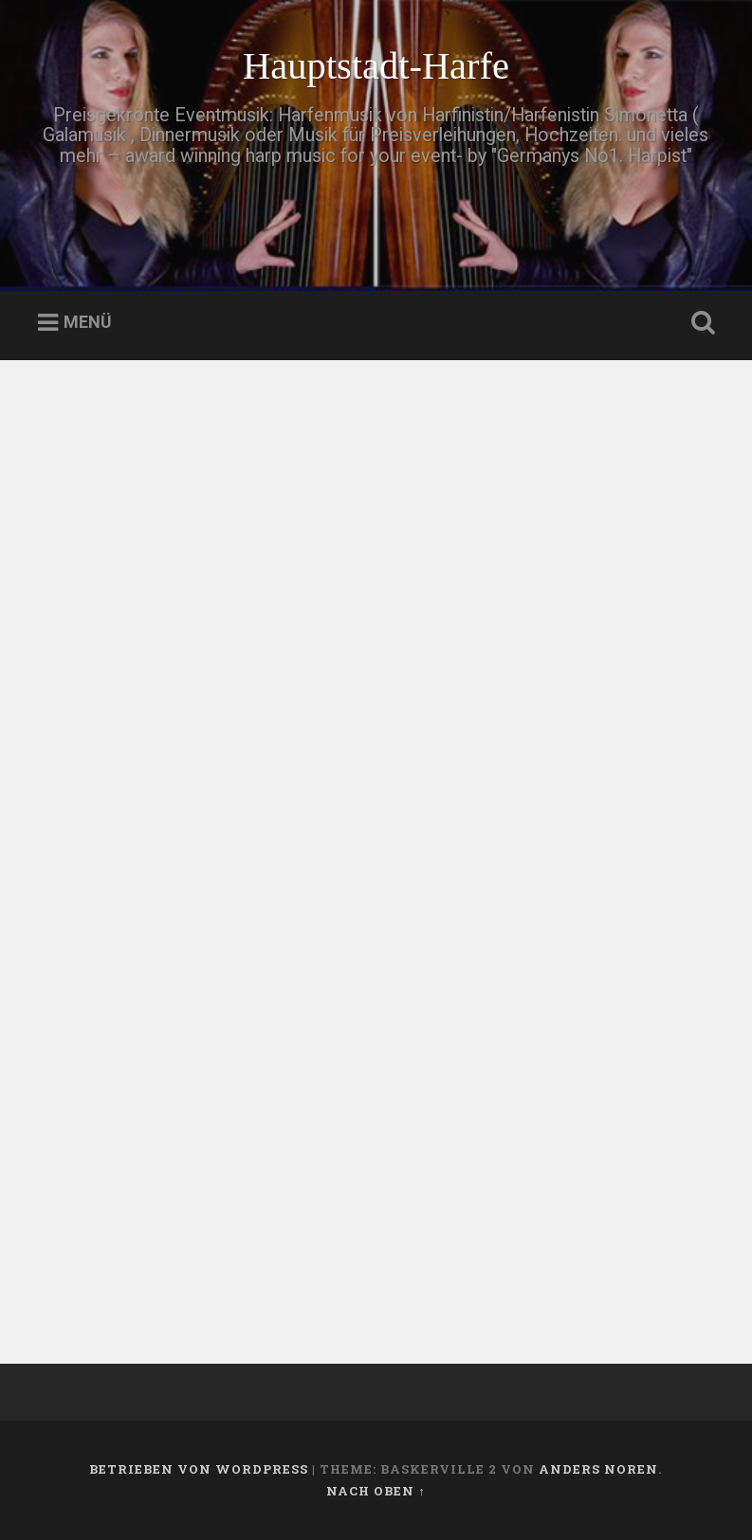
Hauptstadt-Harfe (376, 66)
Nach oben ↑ (375, 1490)
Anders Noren (598, 1469)
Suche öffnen (699, 323)
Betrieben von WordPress (198, 1469)
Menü (88, 323)
